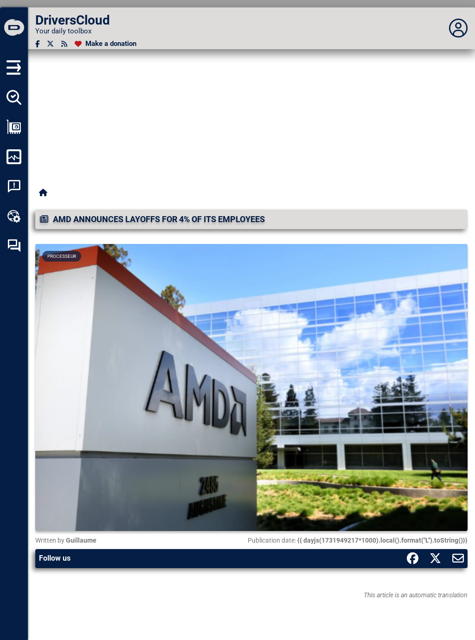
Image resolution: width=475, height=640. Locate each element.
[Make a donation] (105, 43)
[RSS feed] (64, 43)
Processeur (61, 256)
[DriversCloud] (14, 28)
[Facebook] (37, 43)
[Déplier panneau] (458, 28)
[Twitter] (50, 43)
